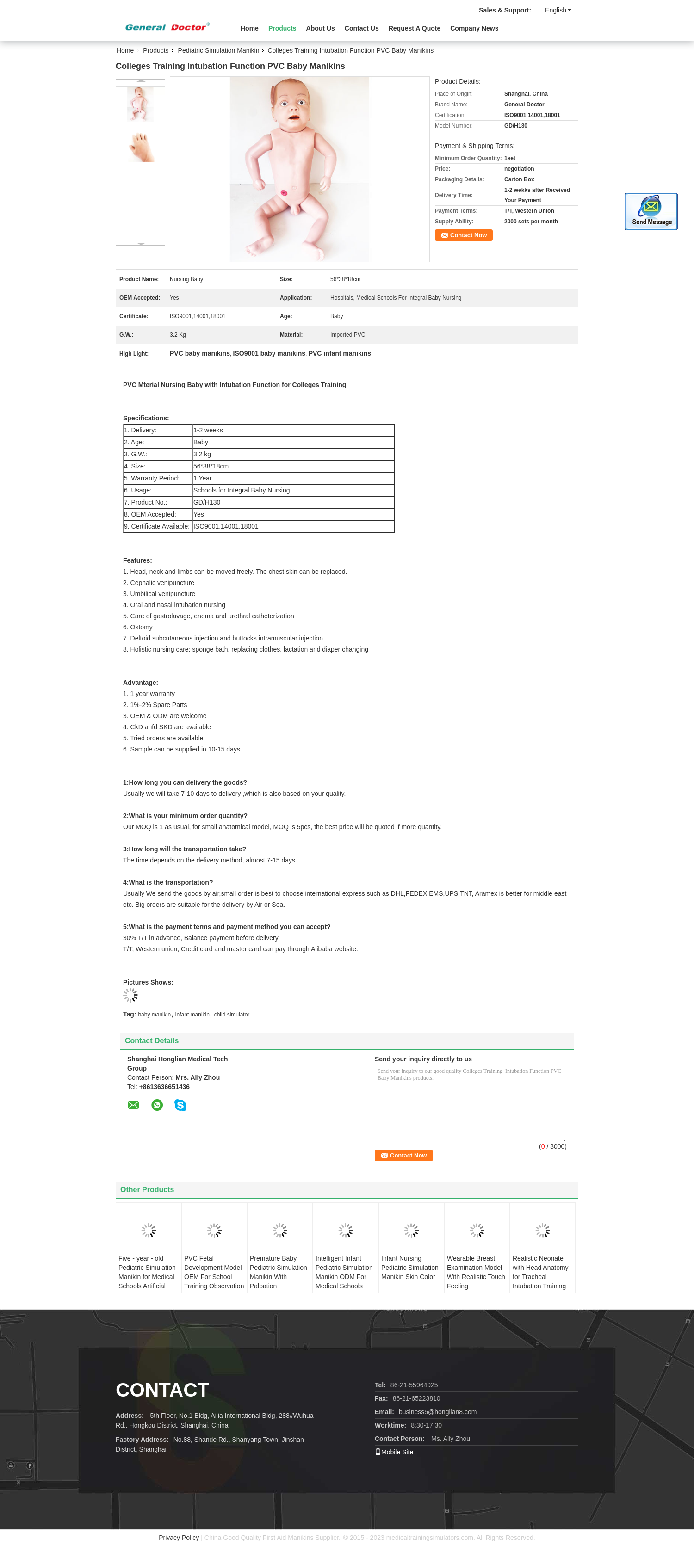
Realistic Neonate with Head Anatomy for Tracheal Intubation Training (541, 1272)
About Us (320, 28)
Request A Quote (415, 28)
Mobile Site (394, 1452)
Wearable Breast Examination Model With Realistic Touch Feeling (476, 1272)
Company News (474, 28)
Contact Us (362, 28)
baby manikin (154, 1014)
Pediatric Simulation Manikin (219, 50)
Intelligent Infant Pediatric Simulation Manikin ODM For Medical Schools (344, 1272)
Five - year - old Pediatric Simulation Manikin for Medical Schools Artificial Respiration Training (147, 1277)
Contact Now (468, 235)
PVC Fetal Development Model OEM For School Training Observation (214, 1272)
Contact (162, 1390)
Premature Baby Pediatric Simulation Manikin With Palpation (278, 1272)
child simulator (232, 1014)
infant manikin (192, 1014)
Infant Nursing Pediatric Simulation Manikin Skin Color (410, 1267)
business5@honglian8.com (438, 1412)
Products (282, 28)
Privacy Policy (179, 1537)
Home (250, 28)
